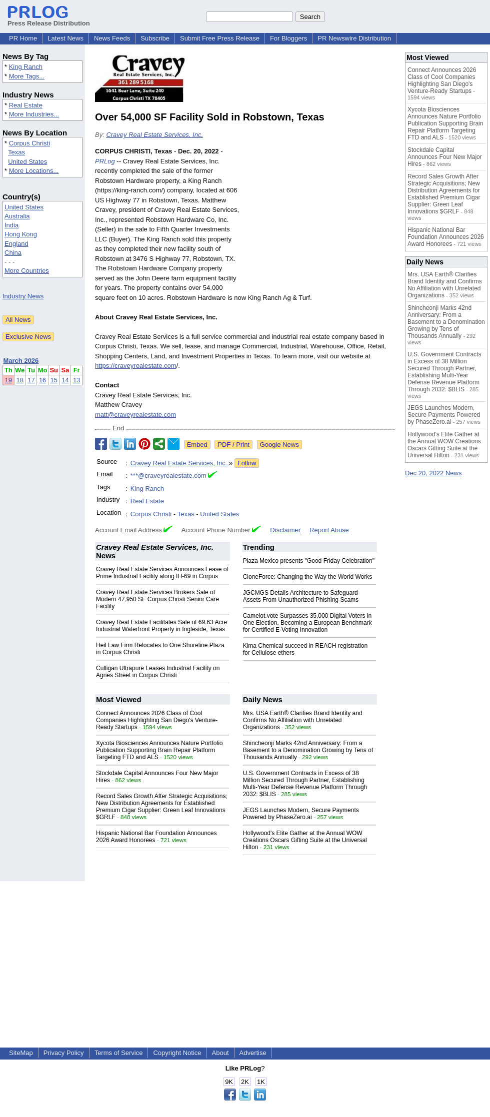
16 (42, 380)
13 (76, 380)
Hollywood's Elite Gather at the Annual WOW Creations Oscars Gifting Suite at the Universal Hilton (305, 840)
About (220, 1053)
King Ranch (25, 66)
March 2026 (21, 360)
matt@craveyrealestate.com (135, 414)
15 (54, 380)
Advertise (253, 1053)
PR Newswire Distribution (354, 38)
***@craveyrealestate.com (168, 475)
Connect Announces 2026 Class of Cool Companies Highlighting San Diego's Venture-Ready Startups (157, 720)
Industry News (23, 296)
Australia (17, 216)
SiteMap (21, 1053)
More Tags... (26, 76)
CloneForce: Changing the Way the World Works (307, 576)
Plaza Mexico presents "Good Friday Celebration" (308, 560)
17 (31, 380)
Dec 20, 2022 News (433, 473)
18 (19, 380)
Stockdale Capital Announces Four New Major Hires (445, 156)
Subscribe (155, 38)
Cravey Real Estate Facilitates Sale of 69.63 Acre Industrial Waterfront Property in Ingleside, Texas (161, 626)
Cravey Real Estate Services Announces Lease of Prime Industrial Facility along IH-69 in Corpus (162, 573)
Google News (279, 444)
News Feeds (112, 38)
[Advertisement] (320, 219)
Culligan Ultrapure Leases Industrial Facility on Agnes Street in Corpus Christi (158, 672)
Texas (16, 152)
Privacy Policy (64, 1053)
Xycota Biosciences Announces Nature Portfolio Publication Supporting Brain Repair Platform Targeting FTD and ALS (159, 750)
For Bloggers (288, 38)
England (16, 243)
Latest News (66, 38)
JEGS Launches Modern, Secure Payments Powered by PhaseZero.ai (301, 814)
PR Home (23, 38)
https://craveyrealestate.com (135, 365)
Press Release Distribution (49, 19)
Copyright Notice (177, 1053)
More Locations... (34, 170)
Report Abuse (329, 530)
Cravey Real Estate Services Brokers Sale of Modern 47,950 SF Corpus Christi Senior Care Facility (157, 599)
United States (27, 161)
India (11, 225)
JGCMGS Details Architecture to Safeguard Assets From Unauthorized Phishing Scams (300, 596)
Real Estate (25, 105)
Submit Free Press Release (220, 38)
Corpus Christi (29, 143)
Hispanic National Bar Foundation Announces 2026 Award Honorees (446, 236)
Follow (247, 463)
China (13, 252)
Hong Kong (20, 234)
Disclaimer (285, 530)
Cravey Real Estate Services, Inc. (154, 134)
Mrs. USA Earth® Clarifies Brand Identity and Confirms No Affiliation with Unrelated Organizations (302, 720)
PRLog (105, 161)
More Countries (26, 270)
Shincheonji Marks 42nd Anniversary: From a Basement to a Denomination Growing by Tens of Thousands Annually (308, 750)
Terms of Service (118, 1053)
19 (8, 380)
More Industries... (34, 114)
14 (65, 380)
